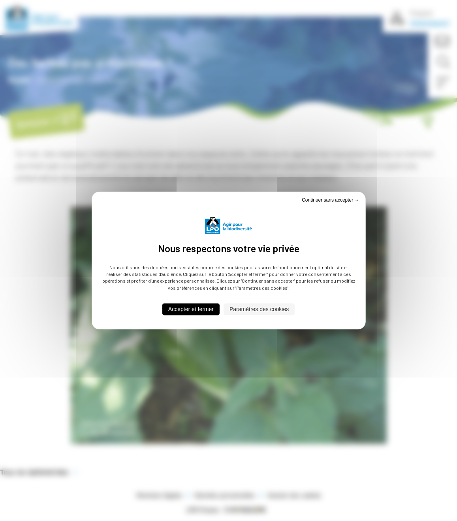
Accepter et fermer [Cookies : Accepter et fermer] (191, 309)
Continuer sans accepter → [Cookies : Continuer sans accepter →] (330, 200)
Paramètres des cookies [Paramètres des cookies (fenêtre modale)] (259, 309)
